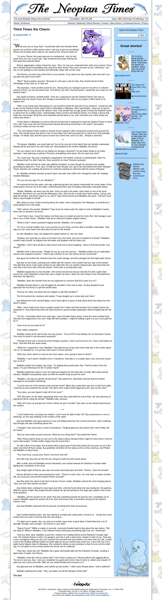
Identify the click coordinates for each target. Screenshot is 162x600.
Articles (71, 23)
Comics (105, 23)
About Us (94, 593)
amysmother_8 (23, 35)
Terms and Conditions (99, 595)
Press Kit (103, 593)
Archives (25, 23)
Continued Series (131, 23)
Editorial (81, 23)
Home (17, 23)
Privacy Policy (61, 593)
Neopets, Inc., (106, 589)
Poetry (145, 23)
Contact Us (84, 593)
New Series (116, 23)
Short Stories (93, 23)
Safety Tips (73, 593)
